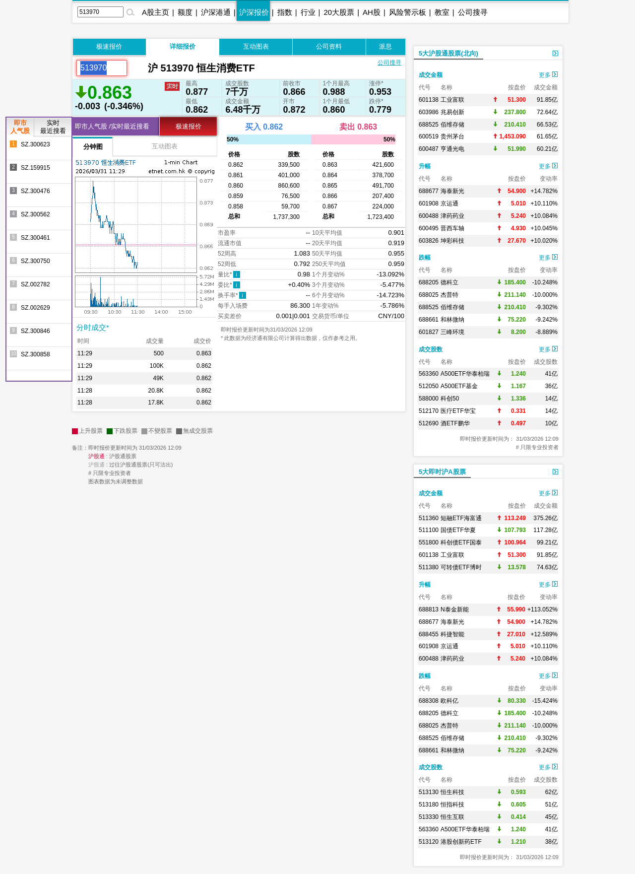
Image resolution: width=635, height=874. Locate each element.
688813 (429, 609)
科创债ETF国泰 (461, 542)
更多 (548, 74)
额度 (185, 12)
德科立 (449, 282)
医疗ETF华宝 (458, 410)
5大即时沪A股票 (442, 471)
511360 (429, 518)
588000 (429, 398)
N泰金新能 (455, 609)
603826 (429, 240)
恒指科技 (452, 804)
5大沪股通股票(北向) (448, 53)
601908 (429, 203)
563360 (429, 373)
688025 (429, 294)
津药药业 (452, 215)
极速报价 (109, 46)
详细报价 (182, 46)
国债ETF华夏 (458, 530)
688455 (429, 634)
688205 (429, 282)
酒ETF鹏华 (455, 423)
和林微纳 (452, 319)
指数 (284, 12)
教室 (442, 12)
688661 (429, 319)
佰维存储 (452, 124)
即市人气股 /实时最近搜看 (112, 126)
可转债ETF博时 (461, 567)
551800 (429, 542)
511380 (429, 567)
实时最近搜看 (53, 126)
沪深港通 (216, 12)
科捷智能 (452, 634)
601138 (429, 99)
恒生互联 (452, 816)
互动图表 (256, 46)
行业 (308, 12)
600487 (429, 148)
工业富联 (452, 99)
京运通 (449, 203)
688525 (429, 124)
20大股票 (338, 12)
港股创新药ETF (461, 841)
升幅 (425, 166)
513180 (429, 804)
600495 (429, 228)
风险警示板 (407, 12)
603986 (429, 112)
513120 (429, 841)
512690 (429, 423)
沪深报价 (254, 12)
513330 (429, 816)
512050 (429, 386)
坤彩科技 (452, 240)
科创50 (450, 398)
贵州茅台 (452, 136)
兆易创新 (452, 112)
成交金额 (431, 74)
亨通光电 (452, 148)
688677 (429, 191)
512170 (429, 410)
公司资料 (329, 46)
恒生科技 (452, 792)
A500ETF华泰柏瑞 (465, 373)
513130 (429, 792)
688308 (429, 700)
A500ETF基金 (459, 386)
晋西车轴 (452, 228)
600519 (429, 136)
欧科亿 (449, 700)
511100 (429, 530)
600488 (429, 215)
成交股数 (431, 349)
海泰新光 (452, 191)
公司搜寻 (473, 12)
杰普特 (449, 294)
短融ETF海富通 (461, 518)
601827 (429, 332)
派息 (385, 46)
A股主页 (155, 12)
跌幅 (425, 257)
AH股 (372, 12)
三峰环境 (452, 332)
